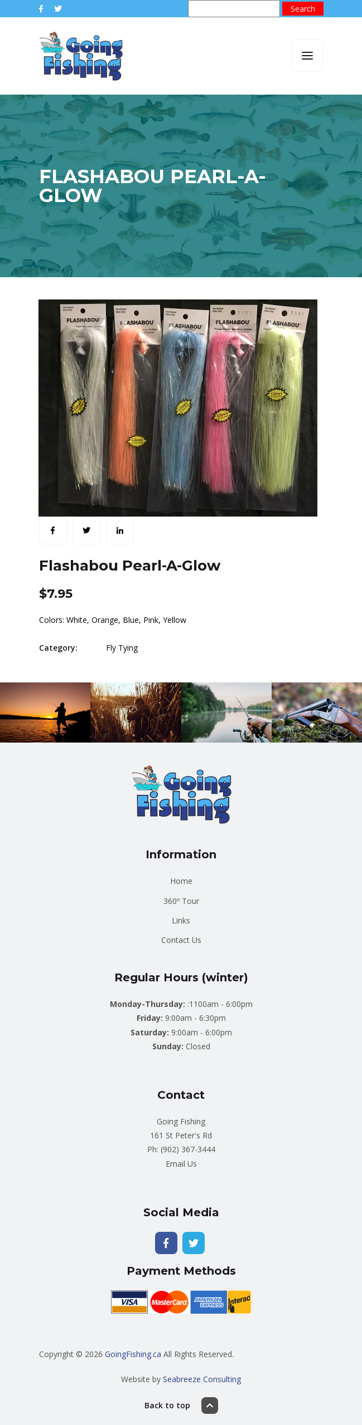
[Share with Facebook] (53, 530)
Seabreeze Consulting (202, 1379)
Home (181, 881)
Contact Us (181, 940)
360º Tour (181, 901)
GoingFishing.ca (133, 1354)
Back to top (181, 1405)
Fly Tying (122, 647)
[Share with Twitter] (86, 530)
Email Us (181, 1163)
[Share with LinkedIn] (120, 530)
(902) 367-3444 (188, 1149)
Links (181, 920)
